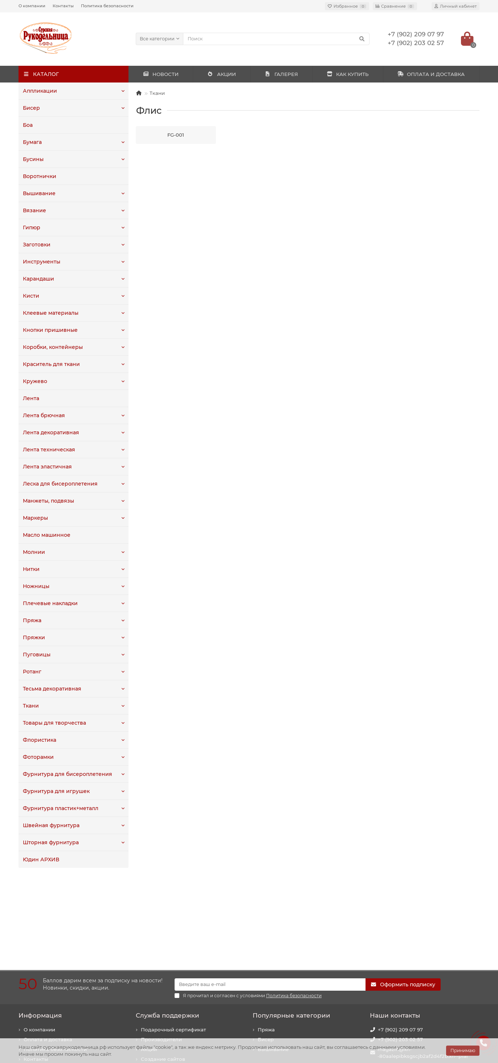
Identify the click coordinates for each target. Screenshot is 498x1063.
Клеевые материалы (49, 313)
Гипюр (31, 227)
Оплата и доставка (48, 954)
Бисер (31, 108)
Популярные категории (291, 930)
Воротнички (38, 176)
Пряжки (33, 637)
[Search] (276, 39)
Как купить (38, 983)
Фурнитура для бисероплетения (65, 774)
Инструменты (40, 262)
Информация (40, 930)
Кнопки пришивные (48, 330)
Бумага (32, 142)
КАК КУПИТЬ (348, 74)
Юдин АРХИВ (40, 859)
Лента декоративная (49, 432)
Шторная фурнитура (49, 842)
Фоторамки (38, 757)
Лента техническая (47, 449)
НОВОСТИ (161, 74)
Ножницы (35, 586)
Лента (30, 398)
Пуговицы (36, 654)
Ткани (30, 706)
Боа (28, 125)
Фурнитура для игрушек (54, 791)
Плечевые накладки (49, 603)
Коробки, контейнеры (51, 347)
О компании (32, 5)
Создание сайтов (163, 974)
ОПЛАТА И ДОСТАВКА (431, 74)
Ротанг (32, 672)
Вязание (33, 210)
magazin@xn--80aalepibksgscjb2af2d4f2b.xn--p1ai (422, 967)
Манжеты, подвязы (47, 501)
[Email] (270, 899)
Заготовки (36, 244)
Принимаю (462, 1050)
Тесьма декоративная (51, 689)
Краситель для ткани (50, 364)
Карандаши (38, 279)
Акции (149, 964)
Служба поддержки (167, 930)
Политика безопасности (107, 5)
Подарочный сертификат (173, 944)
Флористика (39, 740)
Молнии (33, 552)
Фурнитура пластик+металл (59, 808)
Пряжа (31, 620)
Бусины (33, 159)
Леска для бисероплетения (58, 484)
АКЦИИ (221, 74)
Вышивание (38, 193)
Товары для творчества (53, 723)
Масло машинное (46, 535)
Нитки (31, 569)
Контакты (63, 5)
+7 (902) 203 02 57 (400, 954)
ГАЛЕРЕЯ (281, 74)
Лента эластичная (46, 467)
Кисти (30, 296)
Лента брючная (43, 415)
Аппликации (39, 91)
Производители (161, 954)
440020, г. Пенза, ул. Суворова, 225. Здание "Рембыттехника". (422, 1003)
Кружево (34, 381)
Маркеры (35, 518)
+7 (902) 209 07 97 (400, 944)
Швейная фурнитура (49, 825)
